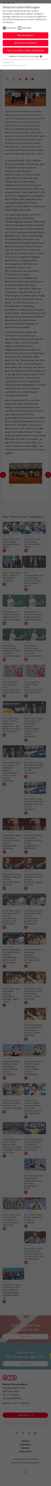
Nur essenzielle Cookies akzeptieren (25, 50)
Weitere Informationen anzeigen (25, 56)
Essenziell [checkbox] (11, 28)
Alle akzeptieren (25, 35)
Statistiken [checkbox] (27, 28)
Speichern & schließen (25, 42)
